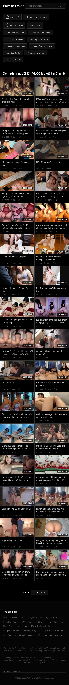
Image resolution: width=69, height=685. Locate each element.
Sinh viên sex (8, 626)
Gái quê (22, 635)
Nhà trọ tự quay (29, 631)
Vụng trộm (47, 635)
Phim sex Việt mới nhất (13, 617)
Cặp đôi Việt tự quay (42, 622)
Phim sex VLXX (14, 5)
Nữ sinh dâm (22, 626)
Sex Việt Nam (31, 617)
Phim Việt (44, 617)
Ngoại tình (59, 635)
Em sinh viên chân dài (40, 626)
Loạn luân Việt (34, 635)
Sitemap (6, 671)
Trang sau (39, 592)
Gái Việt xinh (56, 617)
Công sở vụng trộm (11, 631)
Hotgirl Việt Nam (10, 622)
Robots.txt (16, 671)
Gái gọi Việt (58, 631)
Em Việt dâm (25, 622)
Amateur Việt (59, 622)
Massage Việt (44, 631)
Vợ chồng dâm (9, 635)
